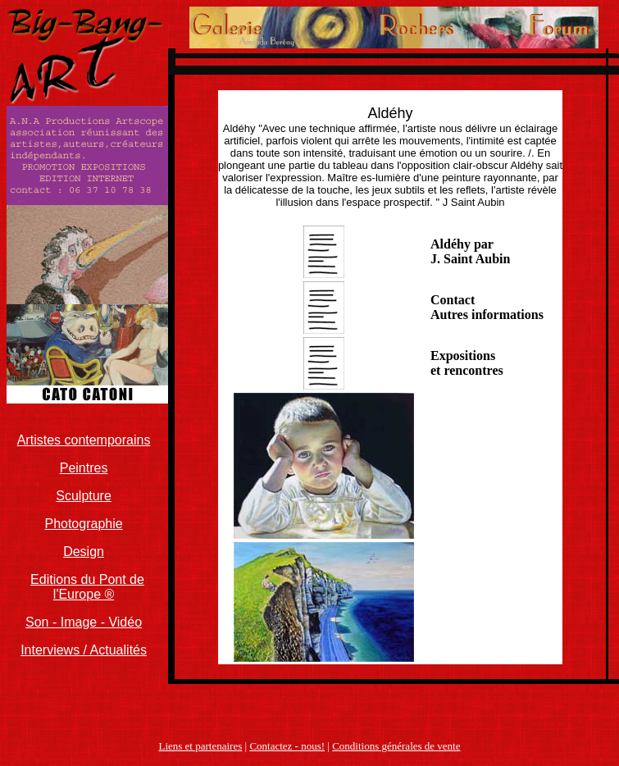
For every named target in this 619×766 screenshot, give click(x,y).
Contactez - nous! (287, 746)
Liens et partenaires (200, 746)
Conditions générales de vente (396, 746)
